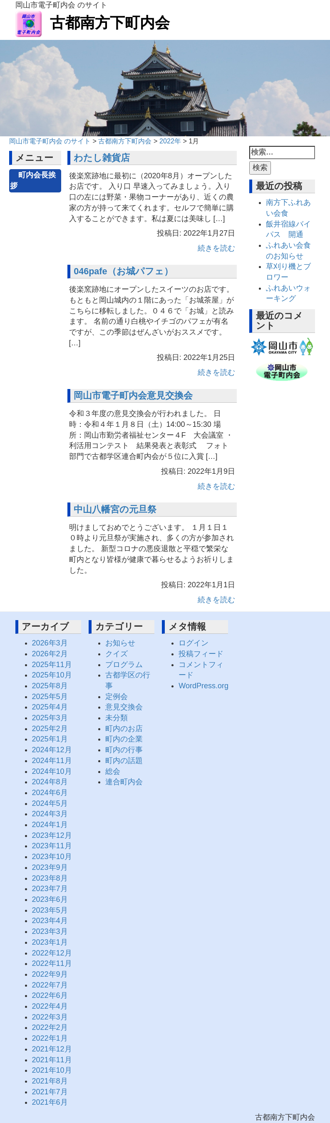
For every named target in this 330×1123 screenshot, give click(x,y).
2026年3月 (50, 643)
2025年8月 (50, 686)
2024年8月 (50, 782)
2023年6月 (50, 899)
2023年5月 (50, 910)
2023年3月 (50, 931)
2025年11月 (52, 664)
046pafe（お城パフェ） (123, 271)
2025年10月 (52, 675)
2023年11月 (52, 846)
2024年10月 (52, 771)
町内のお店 (124, 728)
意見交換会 (124, 707)
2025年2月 (50, 728)
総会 (112, 771)
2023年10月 (52, 856)
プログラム (124, 664)
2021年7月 (50, 1092)
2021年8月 (50, 1081)
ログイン (193, 643)
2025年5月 (50, 696)
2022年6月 (50, 995)
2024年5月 (50, 803)
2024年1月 (50, 824)
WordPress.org (203, 686)
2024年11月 (52, 760)
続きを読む (216, 248)
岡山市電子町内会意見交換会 (133, 395)
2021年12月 (52, 1049)
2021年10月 (52, 1070)
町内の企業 (124, 739)
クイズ (116, 654)
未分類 (116, 718)
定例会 (116, 696)
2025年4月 (50, 707)
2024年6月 (50, 792)
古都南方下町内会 (92, 22)
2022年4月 (50, 1006)
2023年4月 (50, 920)
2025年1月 (50, 739)
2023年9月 (50, 867)
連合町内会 (124, 782)
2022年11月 (52, 963)
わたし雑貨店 (102, 158)
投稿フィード (201, 654)
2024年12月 (52, 750)
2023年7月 (50, 888)
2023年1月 (50, 942)
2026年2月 (50, 654)
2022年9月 (50, 974)
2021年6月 (50, 1102)
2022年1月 (50, 1038)
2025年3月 (50, 718)
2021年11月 (52, 1060)
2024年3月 (50, 814)
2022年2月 (50, 1027)
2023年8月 (50, 878)
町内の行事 (124, 750)
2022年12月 (52, 953)
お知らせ (120, 643)
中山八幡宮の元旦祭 (115, 509)
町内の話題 (124, 760)
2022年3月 (50, 1017)
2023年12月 (52, 835)
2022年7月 (50, 985)
